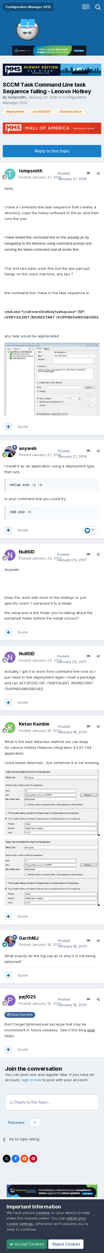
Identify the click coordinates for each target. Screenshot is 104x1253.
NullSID (27, 552)
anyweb (28, 448)
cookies (43, 1212)
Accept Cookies (27, 1244)
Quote (22, 426)
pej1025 (27, 997)
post (91, 1030)
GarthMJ (29, 938)
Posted (40, 177)
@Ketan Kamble (19, 1015)
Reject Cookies (65, 1244)
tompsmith (17, 97)
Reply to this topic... (30, 1102)
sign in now (32, 1080)
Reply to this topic (52, 151)
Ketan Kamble (34, 724)
